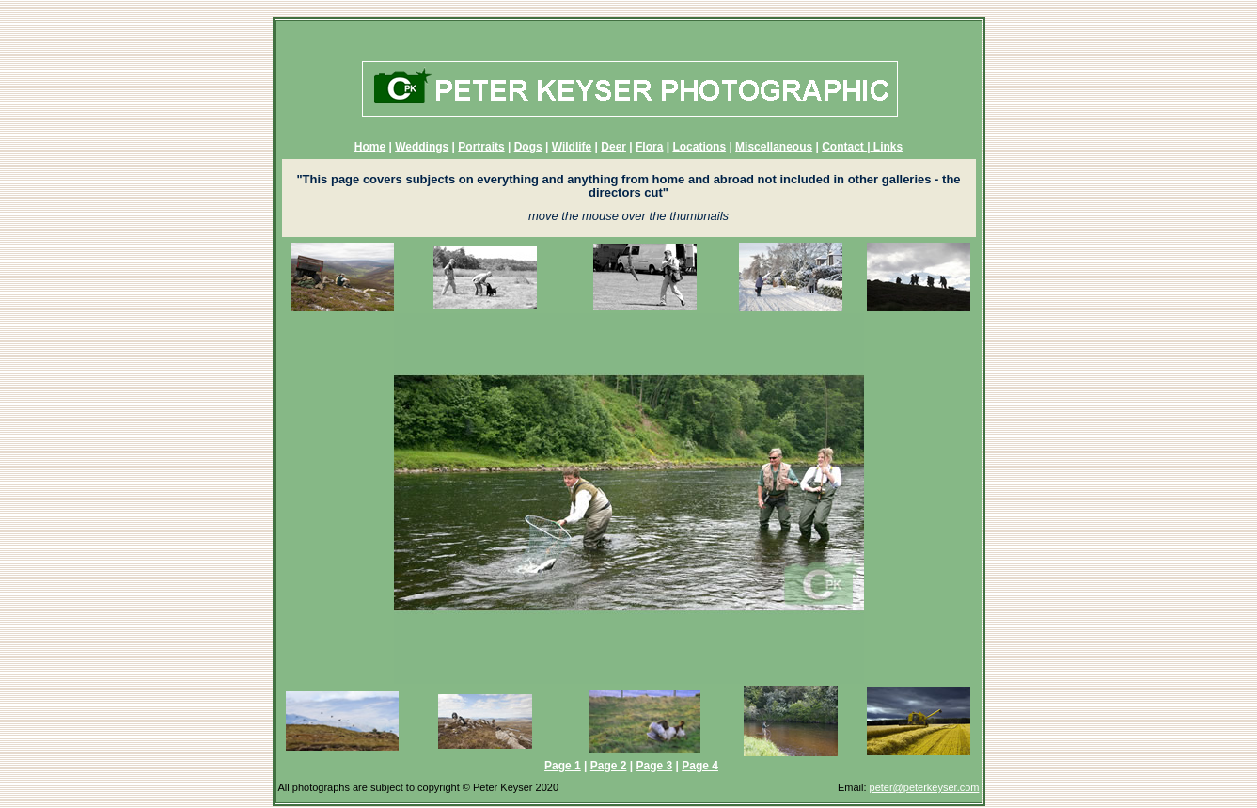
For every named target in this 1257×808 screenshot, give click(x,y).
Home (369, 146)
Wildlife (572, 146)
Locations (699, 146)
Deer (613, 146)
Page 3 (654, 765)
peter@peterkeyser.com (925, 787)
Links (887, 146)
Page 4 (700, 765)
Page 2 (608, 765)
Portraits (481, 146)
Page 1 (562, 765)
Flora (649, 146)
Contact (844, 146)
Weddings (421, 146)
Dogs (528, 146)
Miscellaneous (773, 146)
